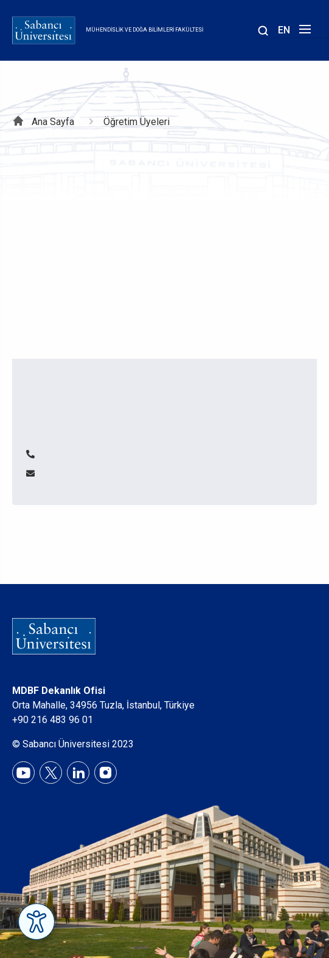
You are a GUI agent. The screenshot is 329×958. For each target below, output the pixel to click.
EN (284, 30)
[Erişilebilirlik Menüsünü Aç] (36, 921)
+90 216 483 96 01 (52, 719)
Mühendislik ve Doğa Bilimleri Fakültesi (144, 30)
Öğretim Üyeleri (136, 121)
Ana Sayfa (53, 121)
